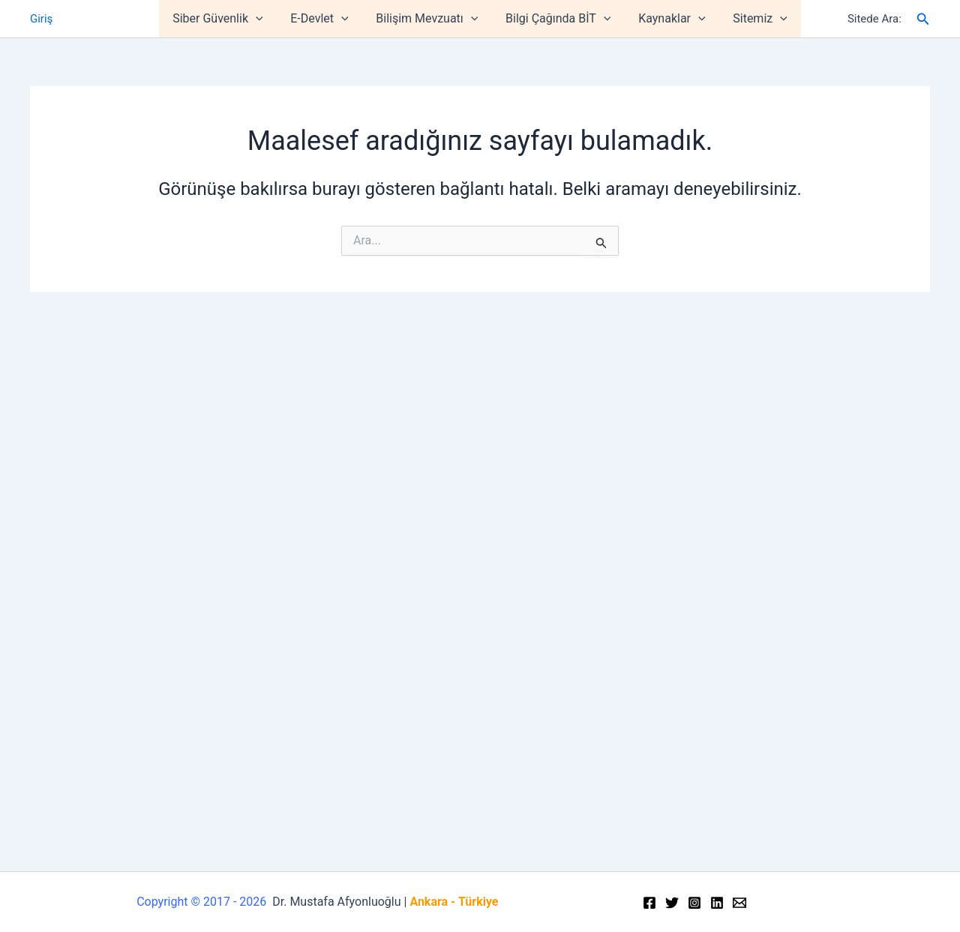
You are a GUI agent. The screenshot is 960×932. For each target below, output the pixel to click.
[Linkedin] (717, 903)
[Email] (739, 903)
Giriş (41, 18)
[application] (264, 18)
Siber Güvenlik (227, 18)
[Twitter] (672, 903)
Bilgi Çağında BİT (556, 18)
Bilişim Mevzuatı (429, 18)
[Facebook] (649, 903)
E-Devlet (324, 18)
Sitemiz (751, 18)
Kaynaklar (666, 18)
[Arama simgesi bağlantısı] (923, 19)
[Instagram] (694, 903)
